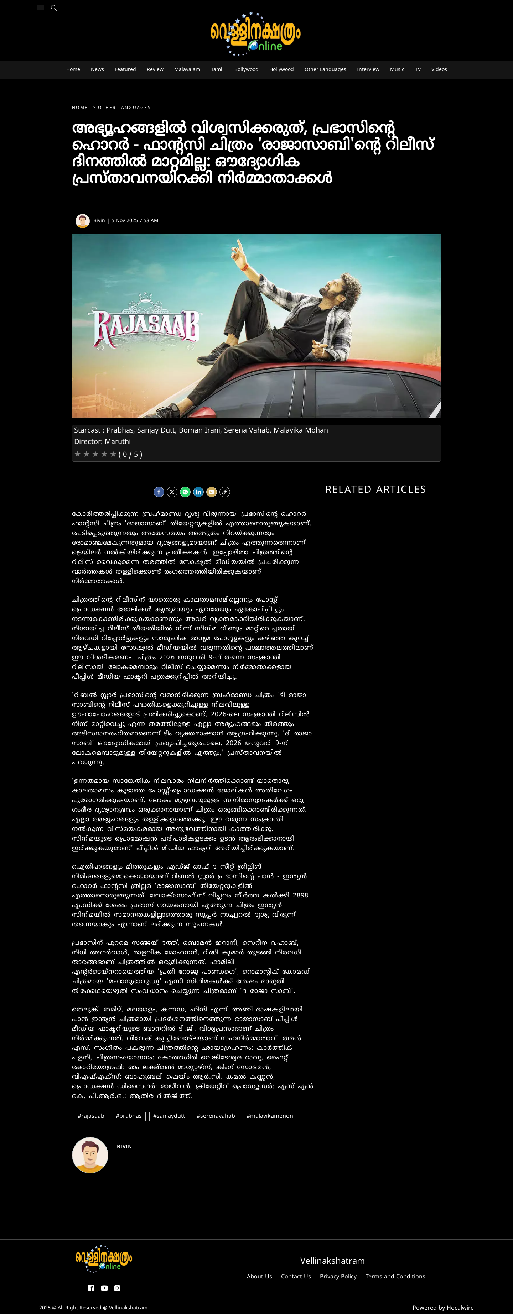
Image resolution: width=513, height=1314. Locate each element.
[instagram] (117, 1291)
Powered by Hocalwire (447, 1307)
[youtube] (104, 1291)
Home (81, 108)
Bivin (124, 1147)
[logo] (256, 34)
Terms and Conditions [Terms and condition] (395, 1277)
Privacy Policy (338, 1277)
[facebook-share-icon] (91, 1291)
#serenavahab (216, 1116)
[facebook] (159, 490)
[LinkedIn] (198, 490)
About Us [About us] (259, 1277)
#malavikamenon (270, 1116)
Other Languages (124, 108)
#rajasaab (91, 1116)
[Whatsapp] (185, 490)
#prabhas (129, 1116)
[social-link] (224, 490)
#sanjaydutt (169, 1116)
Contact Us (296, 1277)
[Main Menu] (40, 21)
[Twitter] (172, 490)
